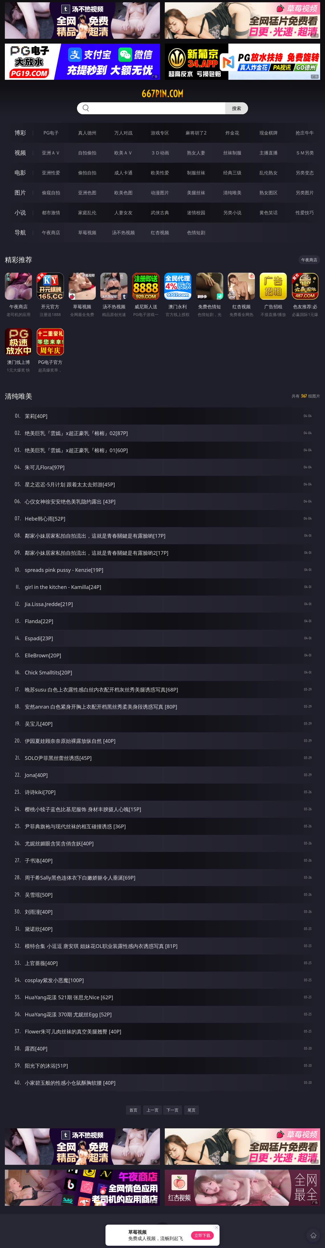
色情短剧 (196, 232)
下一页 (172, 1110)
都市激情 (51, 212)
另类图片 (305, 192)
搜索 (236, 108)
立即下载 (202, 1235)
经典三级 (232, 173)
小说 (20, 212)
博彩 (20, 132)
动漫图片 (160, 192)
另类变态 (305, 173)
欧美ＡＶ (123, 153)
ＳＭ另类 (305, 153)
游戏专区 (160, 133)
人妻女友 (123, 212)
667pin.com (162, 93)
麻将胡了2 (196, 133)
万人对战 (123, 133)
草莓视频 (87, 232)
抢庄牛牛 (305, 133)
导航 (20, 232)
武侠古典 (160, 212)
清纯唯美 (232, 192)
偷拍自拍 (87, 173)
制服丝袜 (196, 173)
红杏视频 (160, 232)
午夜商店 (51, 232)
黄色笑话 (268, 212)
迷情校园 (196, 212)
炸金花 (232, 133)
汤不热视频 (123, 232)
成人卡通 (123, 173)
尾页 (192, 1110)
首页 (133, 1110)
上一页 (153, 1110)
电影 (20, 172)
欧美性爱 (160, 173)
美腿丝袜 (196, 192)
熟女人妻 (196, 153)
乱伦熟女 (268, 173)
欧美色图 (123, 192)
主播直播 (268, 153)
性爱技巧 (305, 212)
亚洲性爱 (51, 173)
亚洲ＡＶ (51, 153)
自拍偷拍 (87, 153)
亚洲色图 (87, 192)
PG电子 (50, 133)
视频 (20, 152)
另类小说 (232, 212)
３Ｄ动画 (160, 153)
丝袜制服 (232, 153)
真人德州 (87, 133)
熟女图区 (268, 192)
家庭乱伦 (87, 212)
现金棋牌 (268, 133)
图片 (20, 192)
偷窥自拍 (51, 192)
